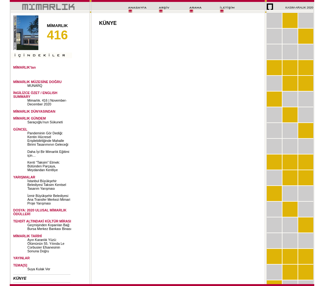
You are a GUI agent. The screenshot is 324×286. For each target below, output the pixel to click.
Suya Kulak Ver (38, 269)
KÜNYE (19, 278)
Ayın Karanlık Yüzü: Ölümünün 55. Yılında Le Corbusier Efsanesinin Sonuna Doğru (45, 245)
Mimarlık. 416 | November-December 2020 (47, 102)
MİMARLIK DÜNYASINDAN (34, 111)
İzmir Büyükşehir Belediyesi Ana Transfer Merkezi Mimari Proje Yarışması (48, 199)
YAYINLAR (21, 258)
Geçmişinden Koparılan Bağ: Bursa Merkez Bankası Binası (49, 227)
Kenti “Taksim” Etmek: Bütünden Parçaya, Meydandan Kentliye (43, 166)
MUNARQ (34, 85)
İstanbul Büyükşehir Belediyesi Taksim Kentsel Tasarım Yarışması (46, 184)
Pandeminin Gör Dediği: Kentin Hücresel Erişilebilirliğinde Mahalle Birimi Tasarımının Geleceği (47, 138)
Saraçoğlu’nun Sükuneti (45, 122)
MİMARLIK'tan (24, 67)
